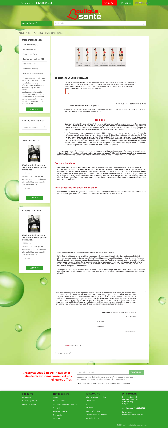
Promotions (26, 397)
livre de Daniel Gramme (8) (33, 73)
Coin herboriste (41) (30, 44)
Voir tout (34, 109)
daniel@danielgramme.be (132, 414)
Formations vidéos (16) (31, 68)
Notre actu (110, 3)
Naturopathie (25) (29, 49)
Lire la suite (26, 188)
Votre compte (93, 394)
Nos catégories (30, 23)
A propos (56, 408)
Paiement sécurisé (60, 411)
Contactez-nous (27, 3)
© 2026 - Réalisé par (132, 425)
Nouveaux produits (29, 401)
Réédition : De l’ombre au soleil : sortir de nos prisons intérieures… (34, 167)
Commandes (90, 400)
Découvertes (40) (29, 64)
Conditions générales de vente (65, 404)
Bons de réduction (93, 411)
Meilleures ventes (29, 404)
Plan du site (57, 415)
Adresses (89, 408)
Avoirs (88, 404)
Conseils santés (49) (30, 54)
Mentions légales (59, 401)
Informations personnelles (96, 397)
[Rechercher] (100, 23)
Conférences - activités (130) (33, 59)
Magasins (57, 418)
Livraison (56, 397)
